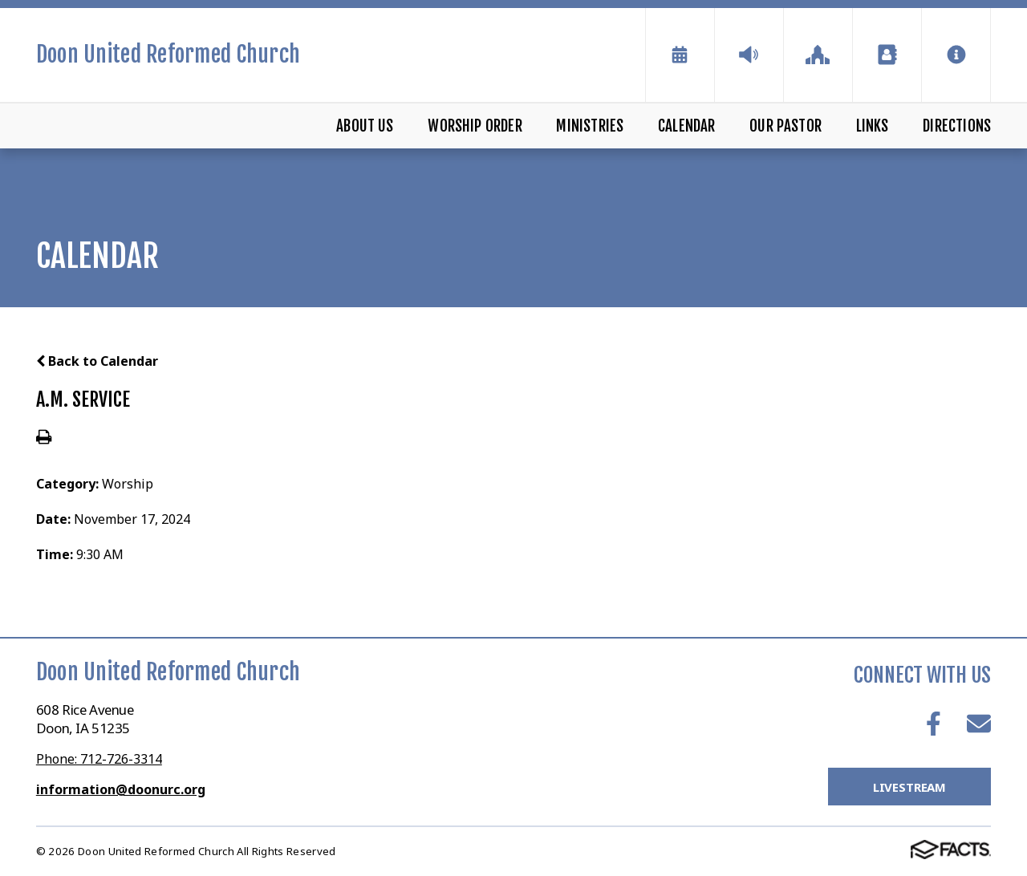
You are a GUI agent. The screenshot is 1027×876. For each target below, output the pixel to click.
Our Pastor (785, 126)
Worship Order (475, 126)
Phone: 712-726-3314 (99, 759)
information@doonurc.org (120, 789)
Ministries (589, 126)
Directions (957, 126)
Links (872, 126)
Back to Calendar (97, 361)
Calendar (687, 126)
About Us (365, 126)
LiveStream (910, 787)
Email (979, 724)
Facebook (933, 724)
